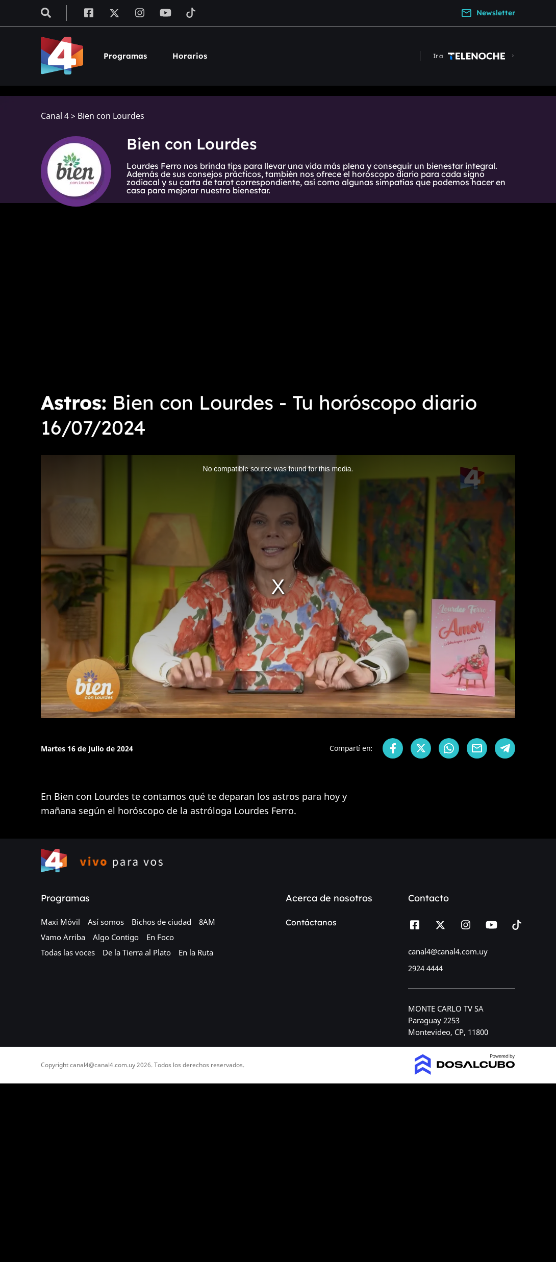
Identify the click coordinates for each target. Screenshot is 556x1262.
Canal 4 (55, 116)
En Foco (160, 937)
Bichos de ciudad (161, 922)
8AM (207, 922)
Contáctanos (311, 922)
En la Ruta (196, 952)
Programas (125, 56)
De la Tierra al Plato (137, 952)
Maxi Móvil (60, 922)
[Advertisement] (278, 306)
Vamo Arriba (63, 937)
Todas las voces (68, 952)
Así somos (106, 922)
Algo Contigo (116, 937)
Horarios (189, 56)
